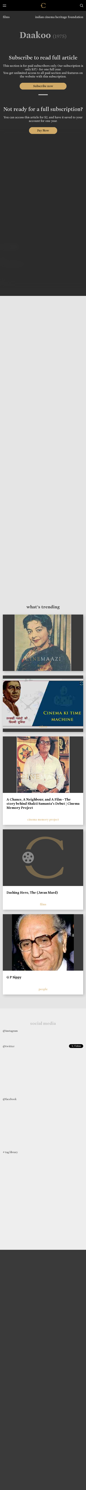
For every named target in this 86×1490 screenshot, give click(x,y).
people (43, 989)
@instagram (10, 1031)
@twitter (8, 1046)
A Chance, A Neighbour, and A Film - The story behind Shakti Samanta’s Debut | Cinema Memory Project (43, 803)
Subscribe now (43, 86)
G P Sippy (14, 977)
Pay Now (43, 130)
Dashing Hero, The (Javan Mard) (32, 893)
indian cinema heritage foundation (59, 17)
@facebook (9, 1099)
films (6, 17)
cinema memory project (43, 819)
